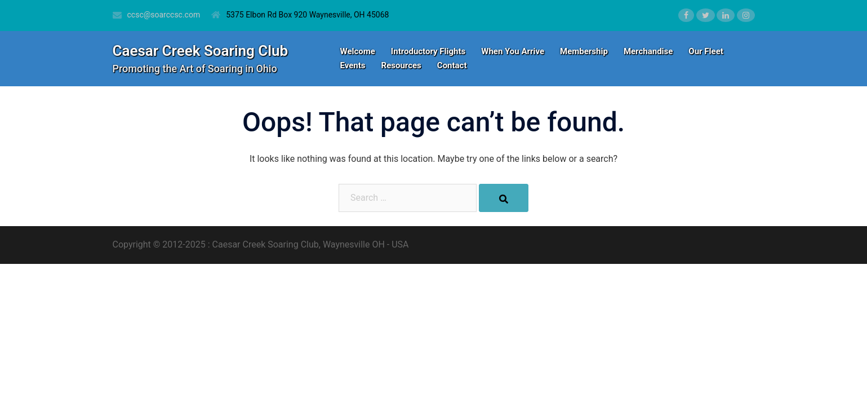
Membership (584, 51)
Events (353, 65)
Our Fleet (705, 51)
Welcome (357, 51)
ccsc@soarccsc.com (164, 14)
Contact (452, 65)
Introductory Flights (428, 51)
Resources (401, 65)
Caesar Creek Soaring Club (200, 50)
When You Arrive (512, 51)
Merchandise (648, 51)
